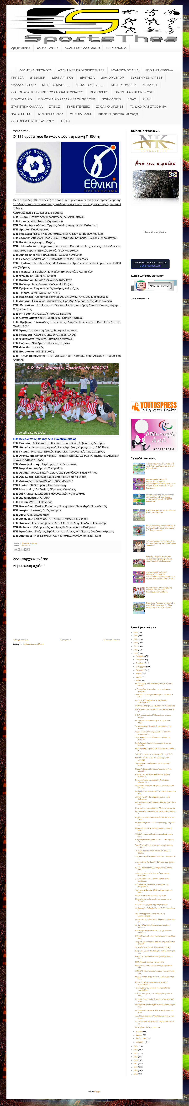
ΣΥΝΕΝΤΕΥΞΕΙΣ (78, 106)
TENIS (65, 121)
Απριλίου (139, 1032)
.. (12, 70)
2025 (136, 636)
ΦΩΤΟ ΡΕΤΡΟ (21, 114)
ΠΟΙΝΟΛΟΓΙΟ (111, 99)
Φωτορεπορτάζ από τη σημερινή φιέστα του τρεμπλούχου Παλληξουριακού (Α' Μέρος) (159, 590)
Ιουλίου (139, 673)
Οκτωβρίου (140, 663)
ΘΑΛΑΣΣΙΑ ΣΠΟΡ (23, 85)
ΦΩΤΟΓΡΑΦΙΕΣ (47, 48)
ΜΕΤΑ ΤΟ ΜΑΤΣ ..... (55, 85)
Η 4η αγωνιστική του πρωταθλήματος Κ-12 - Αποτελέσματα (160, 511)
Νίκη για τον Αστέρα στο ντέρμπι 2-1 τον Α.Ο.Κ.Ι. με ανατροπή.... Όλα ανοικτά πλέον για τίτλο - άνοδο (160, 605)
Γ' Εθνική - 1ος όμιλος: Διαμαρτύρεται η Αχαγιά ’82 (155, 706)
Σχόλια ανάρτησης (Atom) (33, 644)
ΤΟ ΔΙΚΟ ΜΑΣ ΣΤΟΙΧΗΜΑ (148, 106)
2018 (136, 1050)
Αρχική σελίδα (20, 48)
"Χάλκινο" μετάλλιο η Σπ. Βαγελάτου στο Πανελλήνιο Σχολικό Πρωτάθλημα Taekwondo (161, 543)
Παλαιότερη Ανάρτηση (111, 640)
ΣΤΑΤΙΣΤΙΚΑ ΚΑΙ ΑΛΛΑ (27, 106)
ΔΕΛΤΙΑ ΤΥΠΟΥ (63, 77)
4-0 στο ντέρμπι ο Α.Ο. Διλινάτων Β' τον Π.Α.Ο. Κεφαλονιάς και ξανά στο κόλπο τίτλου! (160, 466)
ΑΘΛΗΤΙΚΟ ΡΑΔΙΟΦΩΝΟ (82, 48)
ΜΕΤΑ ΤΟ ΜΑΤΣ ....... (90, 85)
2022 (136, 646)
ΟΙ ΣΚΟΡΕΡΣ (99, 92)
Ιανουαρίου (140, 1042)
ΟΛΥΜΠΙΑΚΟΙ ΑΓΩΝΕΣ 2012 (134, 92)
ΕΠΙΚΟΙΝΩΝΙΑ (116, 48)
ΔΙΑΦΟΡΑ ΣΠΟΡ (112, 77)
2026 (136, 632)
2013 (136, 1067)
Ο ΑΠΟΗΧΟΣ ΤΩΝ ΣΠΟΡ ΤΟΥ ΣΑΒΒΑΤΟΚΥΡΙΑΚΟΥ (47, 92)
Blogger (97, 1092)
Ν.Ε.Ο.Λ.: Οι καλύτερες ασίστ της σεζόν (150, 896)
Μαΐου (138, 680)
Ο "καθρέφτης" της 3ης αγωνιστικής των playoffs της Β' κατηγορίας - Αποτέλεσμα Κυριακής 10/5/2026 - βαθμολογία (160, 498)
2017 (136, 1053)
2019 (136, 1046)
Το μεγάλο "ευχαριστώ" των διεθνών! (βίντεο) (152, 947)
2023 (136, 643)
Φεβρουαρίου (141, 1038)
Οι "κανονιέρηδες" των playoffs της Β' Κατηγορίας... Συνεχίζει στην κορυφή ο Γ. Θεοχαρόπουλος (160, 528)
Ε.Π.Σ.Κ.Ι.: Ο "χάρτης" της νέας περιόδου (151, 905)
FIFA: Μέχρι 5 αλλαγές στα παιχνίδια (149, 962)
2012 (136, 1071)
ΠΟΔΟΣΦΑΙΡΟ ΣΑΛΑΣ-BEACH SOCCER (66, 99)
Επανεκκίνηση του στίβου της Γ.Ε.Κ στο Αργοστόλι (155, 808)
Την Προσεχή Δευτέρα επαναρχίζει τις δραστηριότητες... (150, 915)
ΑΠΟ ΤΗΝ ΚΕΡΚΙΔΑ (159, 70)
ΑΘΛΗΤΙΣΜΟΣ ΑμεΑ (125, 70)
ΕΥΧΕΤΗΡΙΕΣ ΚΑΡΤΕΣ (146, 77)
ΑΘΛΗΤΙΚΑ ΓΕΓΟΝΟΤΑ (35, 70)
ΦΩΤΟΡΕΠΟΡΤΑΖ (50, 114)
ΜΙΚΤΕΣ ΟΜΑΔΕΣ (123, 85)
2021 (136, 650)
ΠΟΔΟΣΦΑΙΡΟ (21, 99)
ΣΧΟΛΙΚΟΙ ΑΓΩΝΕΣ (109, 106)
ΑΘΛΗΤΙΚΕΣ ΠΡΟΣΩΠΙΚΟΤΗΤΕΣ (81, 70)
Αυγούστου (140, 670)
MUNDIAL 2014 (80, 114)
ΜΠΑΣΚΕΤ (150, 85)
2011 (136, 1074)
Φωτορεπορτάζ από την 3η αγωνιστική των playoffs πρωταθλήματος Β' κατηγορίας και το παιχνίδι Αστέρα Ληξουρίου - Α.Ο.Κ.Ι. (160, 575)
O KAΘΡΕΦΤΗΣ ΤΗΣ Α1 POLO (32, 121)
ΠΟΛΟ (131, 99)
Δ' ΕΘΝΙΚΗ (37, 77)
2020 (136, 653)
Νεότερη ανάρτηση (21, 640)
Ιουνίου (139, 677)
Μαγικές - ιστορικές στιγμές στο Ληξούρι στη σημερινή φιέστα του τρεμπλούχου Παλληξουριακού (159, 559)
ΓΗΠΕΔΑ (17, 77)
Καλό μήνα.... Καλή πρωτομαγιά (147, 1027)
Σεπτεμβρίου (141, 667)
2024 (136, 639)
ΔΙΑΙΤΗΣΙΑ (87, 77)
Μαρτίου (139, 1035)
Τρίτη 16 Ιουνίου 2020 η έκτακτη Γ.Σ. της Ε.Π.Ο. (154, 754)
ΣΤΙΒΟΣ (54, 106)
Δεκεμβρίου (140, 656)
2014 (136, 1064)
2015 (136, 1060)
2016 (136, 1057)
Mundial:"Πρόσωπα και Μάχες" (119, 114)
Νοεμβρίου (140, 660)
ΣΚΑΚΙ (147, 99)
